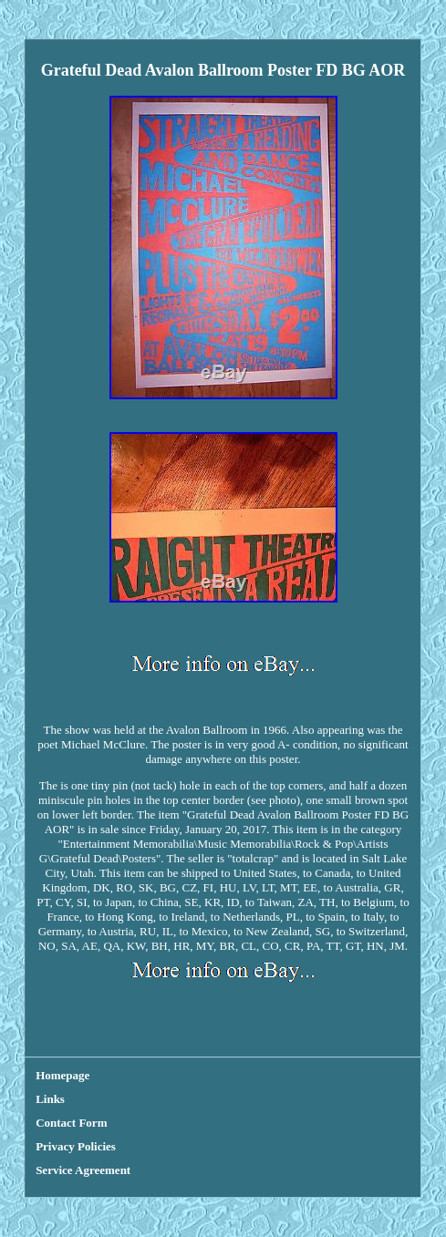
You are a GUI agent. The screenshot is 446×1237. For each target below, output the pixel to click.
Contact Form (71, 1122)
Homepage (62, 1075)
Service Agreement (83, 1170)
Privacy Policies (76, 1146)
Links (50, 1099)
